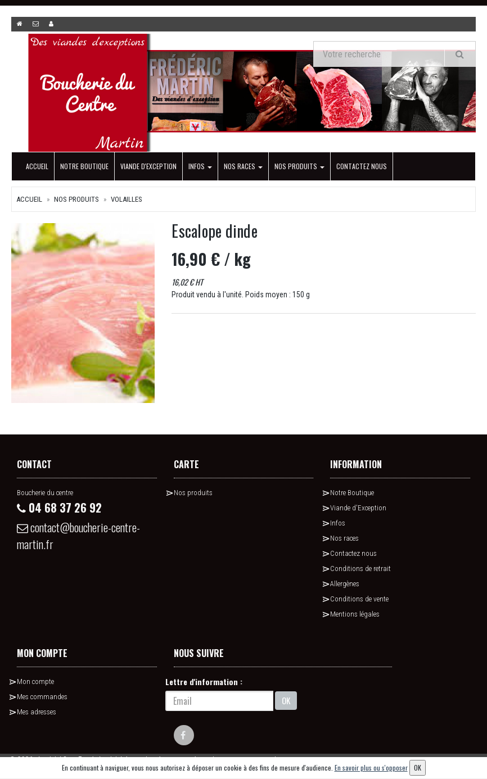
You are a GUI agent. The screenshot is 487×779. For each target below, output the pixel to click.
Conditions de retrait (360, 568)
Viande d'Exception (148, 166)
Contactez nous (361, 166)
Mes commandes (42, 696)
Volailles (126, 199)
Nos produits (299, 166)
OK (286, 700)
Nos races (243, 166)
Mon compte (35, 681)
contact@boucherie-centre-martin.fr (78, 535)
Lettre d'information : (203, 681)
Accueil (37, 166)
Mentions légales (355, 614)
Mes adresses (36, 712)
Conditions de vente (359, 599)
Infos (200, 166)
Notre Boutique (84, 166)
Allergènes (344, 583)
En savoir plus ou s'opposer (371, 767)
